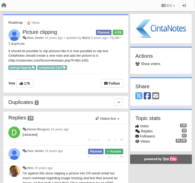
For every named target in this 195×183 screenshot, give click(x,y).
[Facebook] (147, 96)
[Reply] (93, 140)
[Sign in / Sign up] (184, 5)
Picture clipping (40, 32)
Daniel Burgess (38, 129)
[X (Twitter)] (138, 96)
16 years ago (60, 129)
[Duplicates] (119, 102)
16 (117, 38)
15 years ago (44, 168)
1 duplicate (16, 43)
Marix (86, 38)
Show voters (147, 64)
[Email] (155, 96)
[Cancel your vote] (115, 140)
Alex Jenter (35, 38)
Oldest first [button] (107, 118)
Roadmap (15, 22)
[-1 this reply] (121, 140)
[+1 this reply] (109, 140)
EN (168, 6)
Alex (30, 168)
